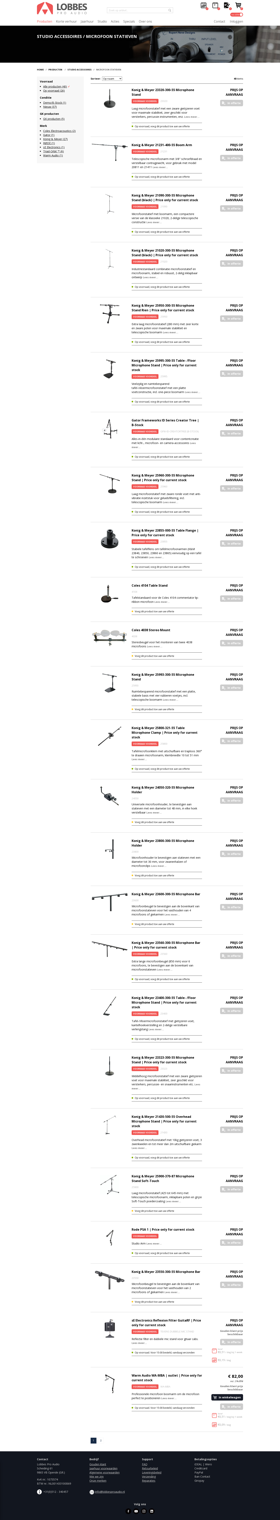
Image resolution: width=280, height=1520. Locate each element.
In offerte (234, 103)
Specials (129, 21)
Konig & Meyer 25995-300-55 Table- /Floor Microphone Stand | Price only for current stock (164, 365)
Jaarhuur (87, 21)
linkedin (152, 1511)
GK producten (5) (54, 119)
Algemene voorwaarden (104, 1472)
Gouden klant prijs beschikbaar (231, 1332)
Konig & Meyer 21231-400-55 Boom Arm (162, 145)
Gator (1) (48, 135)
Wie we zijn (96, 1476)
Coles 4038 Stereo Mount (151, 630)
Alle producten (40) (55, 86)
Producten (44, 21)
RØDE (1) (49, 143)
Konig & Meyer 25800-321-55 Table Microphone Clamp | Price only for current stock (165, 732)
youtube (136, 1511)
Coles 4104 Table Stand (150, 585)
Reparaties (148, 1480)
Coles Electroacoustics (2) (59, 131)
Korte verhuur (66, 21)
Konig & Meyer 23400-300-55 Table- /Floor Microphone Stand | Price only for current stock (164, 1002)
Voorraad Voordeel (145, 101)
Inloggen (236, 21)
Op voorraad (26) (54, 90)
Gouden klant (97, 1464)
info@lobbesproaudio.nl (110, 1492)
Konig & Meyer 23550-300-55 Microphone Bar (166, 1272)
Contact (219, 21)
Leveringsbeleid (151, 1472)
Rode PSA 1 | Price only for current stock (163, 1229)
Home (40, 69)
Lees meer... (192, 116)
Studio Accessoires (79, 69)
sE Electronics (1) (54, 147)
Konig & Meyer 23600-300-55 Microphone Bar (166, 894)
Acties (115, 21)
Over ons (145, 21)
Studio (102, 21)
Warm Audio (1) (53, 155)
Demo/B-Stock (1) (54, 102)
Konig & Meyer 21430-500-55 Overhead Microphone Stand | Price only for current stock (164, 1121)
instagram (144, 1511)
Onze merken (97, 1480)
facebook (128, 1511)
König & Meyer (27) (55, 139)
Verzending (149, 1476)
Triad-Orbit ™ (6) (53, 151)
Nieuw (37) (50, 107)
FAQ (144, 1464)
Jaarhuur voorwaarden (103, 1468)
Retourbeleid (150, 1468)
